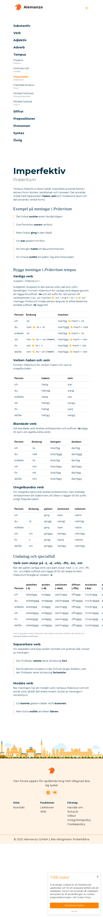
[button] (48, 26)
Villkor (71, 816)
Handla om (75, 807)
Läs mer (74, 911)
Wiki (43, 811)
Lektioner (47, 807)
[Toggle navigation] (86, 7)
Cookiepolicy (76, 824)
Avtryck (72, 811)
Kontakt (19, 807)
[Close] (98, 876)
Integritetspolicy (79, 820)
